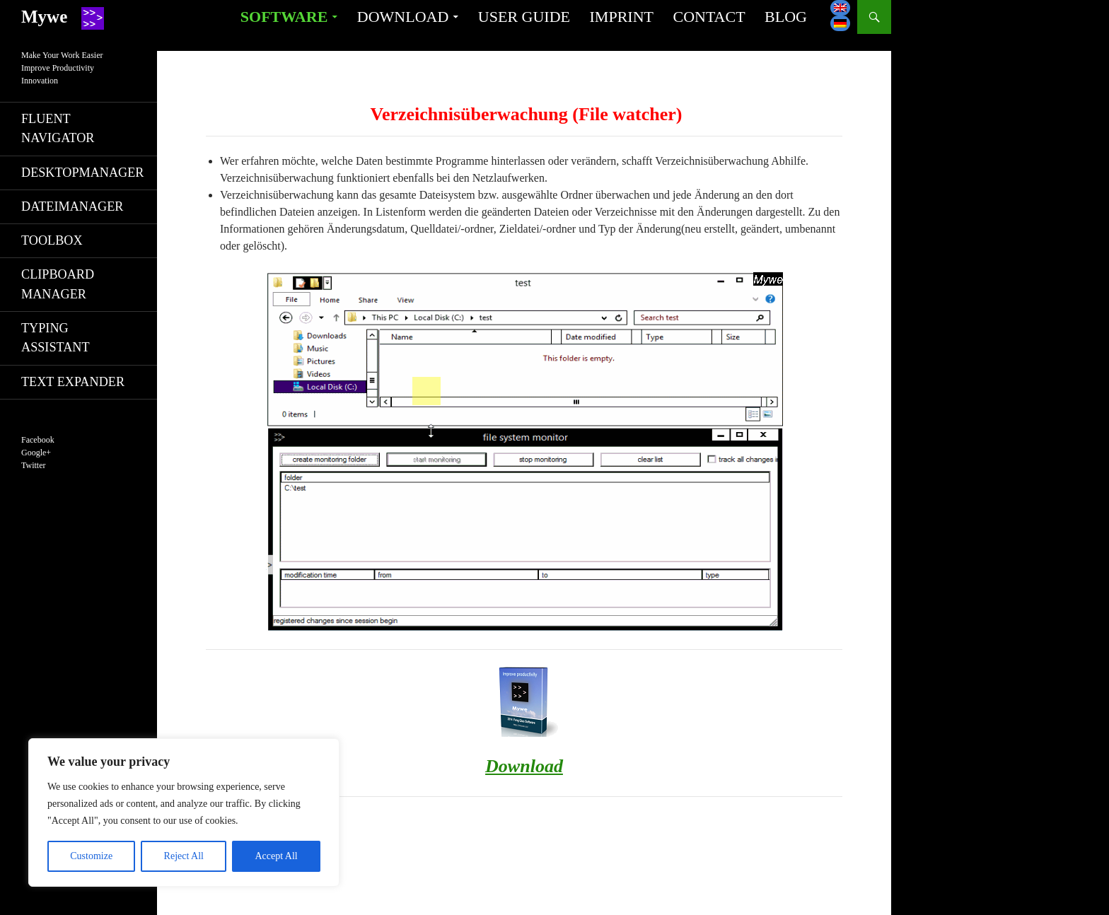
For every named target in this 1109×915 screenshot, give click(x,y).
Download (403, 16)
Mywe (44, 16)
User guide (524, 16)
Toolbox (52, 240)
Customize (91, 856)
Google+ (36, 453)
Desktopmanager (82, 172)
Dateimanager (72, 206)
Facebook (37, 440)
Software (283, 16)
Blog (786, 16)
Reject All (184, 856)
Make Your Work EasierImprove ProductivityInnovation (62, 68)
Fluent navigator (57, 128)
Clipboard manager (57, 284)
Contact (709, 16)
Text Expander (72, 382)
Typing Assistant (55, 337)
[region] (183, 812)
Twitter (33, 465)
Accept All (276, 856)
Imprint (622, 16)
